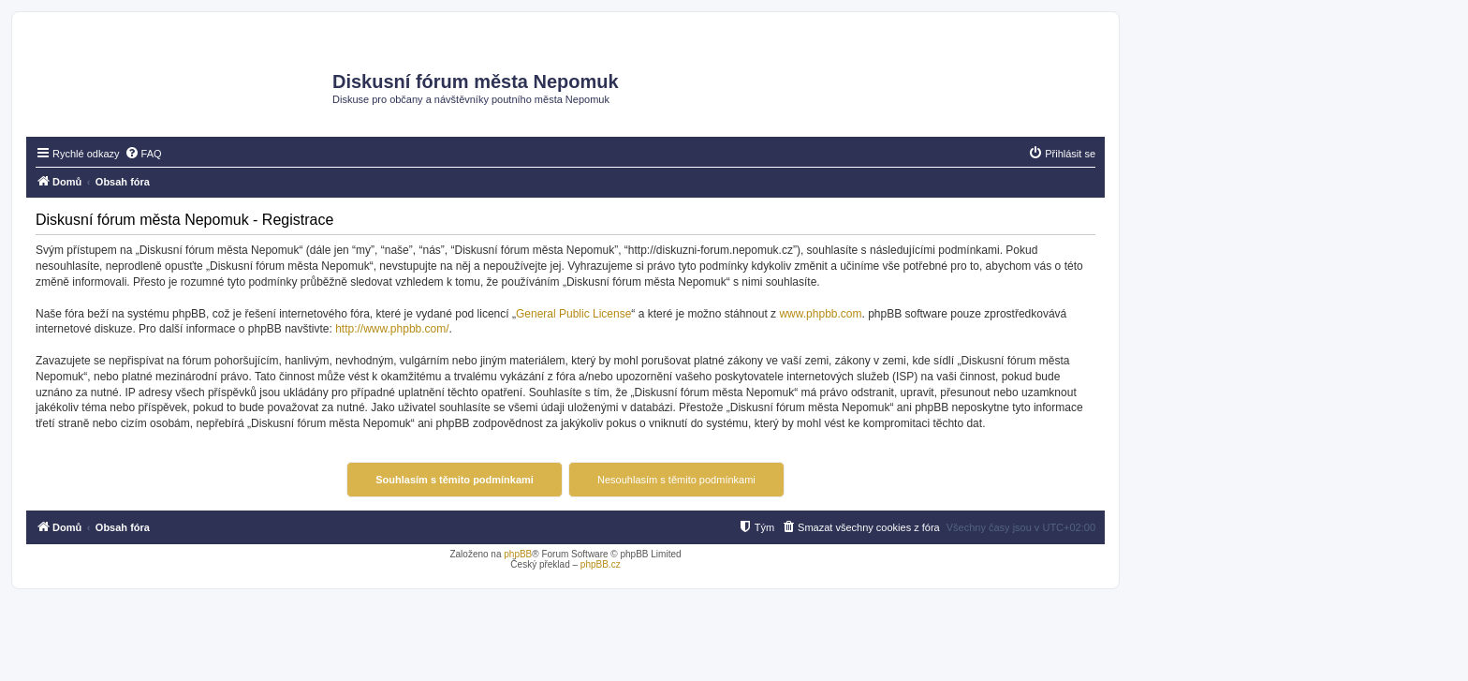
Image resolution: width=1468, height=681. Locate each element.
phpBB (518, 554)
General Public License (573, 313)
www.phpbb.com (820, 313)
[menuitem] (143, 153)
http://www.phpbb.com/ (391, 328)
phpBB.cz (600, 564)
